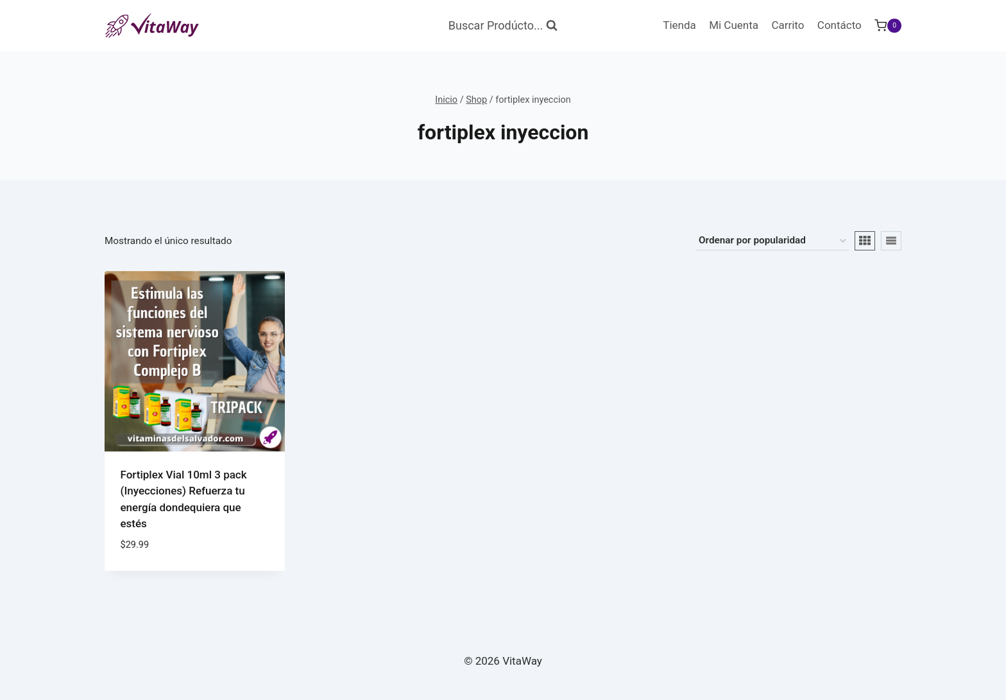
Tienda (679, 25)
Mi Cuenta (733, 25)
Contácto (839, 25)
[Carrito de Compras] (887, 26)
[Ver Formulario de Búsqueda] (503, 26)
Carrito (787, 25)
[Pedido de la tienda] (772, 240)
